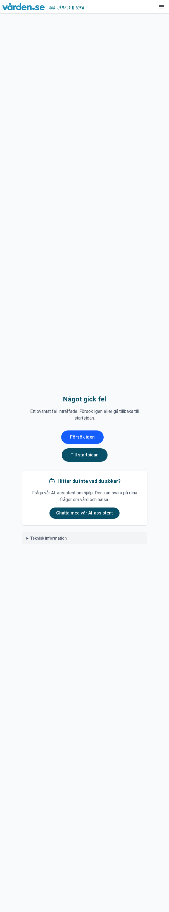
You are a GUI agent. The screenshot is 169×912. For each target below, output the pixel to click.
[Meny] (161, 6)
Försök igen (82, 437)
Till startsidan (85, 455)
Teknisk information (48, 538)
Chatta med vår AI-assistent (84, 513)
